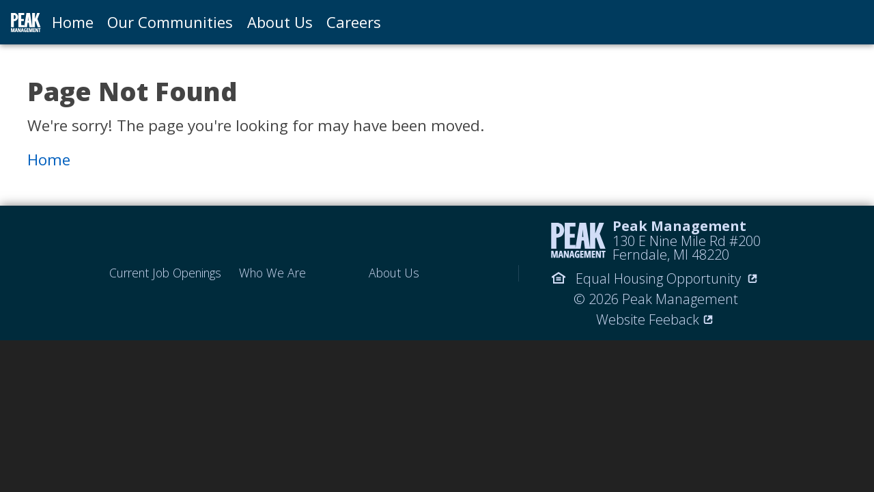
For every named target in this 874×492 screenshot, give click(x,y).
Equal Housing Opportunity (656, 278)
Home (73, 22)
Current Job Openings (165, 273)
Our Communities (170, 22)
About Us (280, 22)
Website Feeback (655, 319)
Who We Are (272, 273)
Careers (353, 22)
